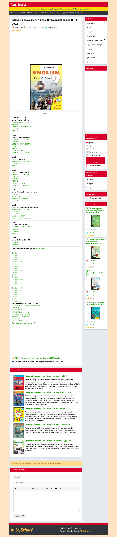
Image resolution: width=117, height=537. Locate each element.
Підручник (39, 358)
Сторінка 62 (16, 281)
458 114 (90, 324)
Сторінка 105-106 (18, 297)
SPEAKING (15, 129)
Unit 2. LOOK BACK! (18, 183)
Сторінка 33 (16, 266)
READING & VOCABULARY (21, 122)
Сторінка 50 (16, 275)
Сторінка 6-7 (40, 249)
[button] (16, 488)
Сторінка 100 (16, 290)
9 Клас (28, 28)
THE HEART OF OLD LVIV (20, 312)
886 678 (90, 232)
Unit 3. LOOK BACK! (18, 216)
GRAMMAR (16, 124)
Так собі (91, 149)
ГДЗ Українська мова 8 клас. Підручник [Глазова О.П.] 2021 (95, 273)
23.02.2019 (91, 261)
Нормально (92, 146)
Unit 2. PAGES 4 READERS (21, 185)
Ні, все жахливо (94, 155)
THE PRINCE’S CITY (18, 310)
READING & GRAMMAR (20, 198)
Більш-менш (92, 152)
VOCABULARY (17, 196)
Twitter (88, 188)
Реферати (90, 32)
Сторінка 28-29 (17, 262)
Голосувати (96, 159)
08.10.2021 (91, 292)
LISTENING (16, 177)
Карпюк (46, 358)
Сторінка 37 (16, 268)
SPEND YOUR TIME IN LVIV (21, 316)
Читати (95, 49)
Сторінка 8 (16, 251)
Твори (88, 27)
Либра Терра (57, 358)
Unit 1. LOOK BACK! (18, 150)
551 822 (90, 295)
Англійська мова (38, 28)
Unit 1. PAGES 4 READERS (21, 153)
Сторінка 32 (16, 264)
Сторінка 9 (16, 253)
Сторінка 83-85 (17, 288)
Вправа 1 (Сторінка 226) (20, 321)
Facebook (89, 179)
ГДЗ (16, 358)
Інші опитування (95, 165)
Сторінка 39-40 (17, 271)
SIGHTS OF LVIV (17, 308)
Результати (95, 162)
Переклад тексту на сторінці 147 (23, 323)
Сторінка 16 (16, 255)
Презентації (90, 36)
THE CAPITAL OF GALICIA (21, 314)
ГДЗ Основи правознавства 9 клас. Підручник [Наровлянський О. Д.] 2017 (96, 241)
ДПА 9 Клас (90, 58)
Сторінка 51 (16, 277)
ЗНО (88, 62)
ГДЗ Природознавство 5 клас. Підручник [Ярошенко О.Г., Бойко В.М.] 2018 (95, 210)
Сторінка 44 (16, 273)
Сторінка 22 (16, 257)
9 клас (33, 358)
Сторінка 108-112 (18, 301)
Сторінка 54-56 (17, 279)
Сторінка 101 (16, 292)
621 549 (90, 264)
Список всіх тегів (95, 198)
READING (15, 242)
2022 (51, 358)
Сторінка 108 (16, 299)
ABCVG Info (85, 531)
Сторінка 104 (16, 294)
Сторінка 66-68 (17, 284)
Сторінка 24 (16, 260)
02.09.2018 (91, 229)
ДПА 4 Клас (90, 53)
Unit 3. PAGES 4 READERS (21, 218)
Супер (90, 143)
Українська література (95, 40)
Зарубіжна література (95, 45)
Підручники (95, 23)
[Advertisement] (46, 48)
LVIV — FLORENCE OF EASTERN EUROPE (26, 305)
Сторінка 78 (16, 286)
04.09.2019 (91, 321)
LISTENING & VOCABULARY (21, 126)
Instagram (89, 184)
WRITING (15, 131)
